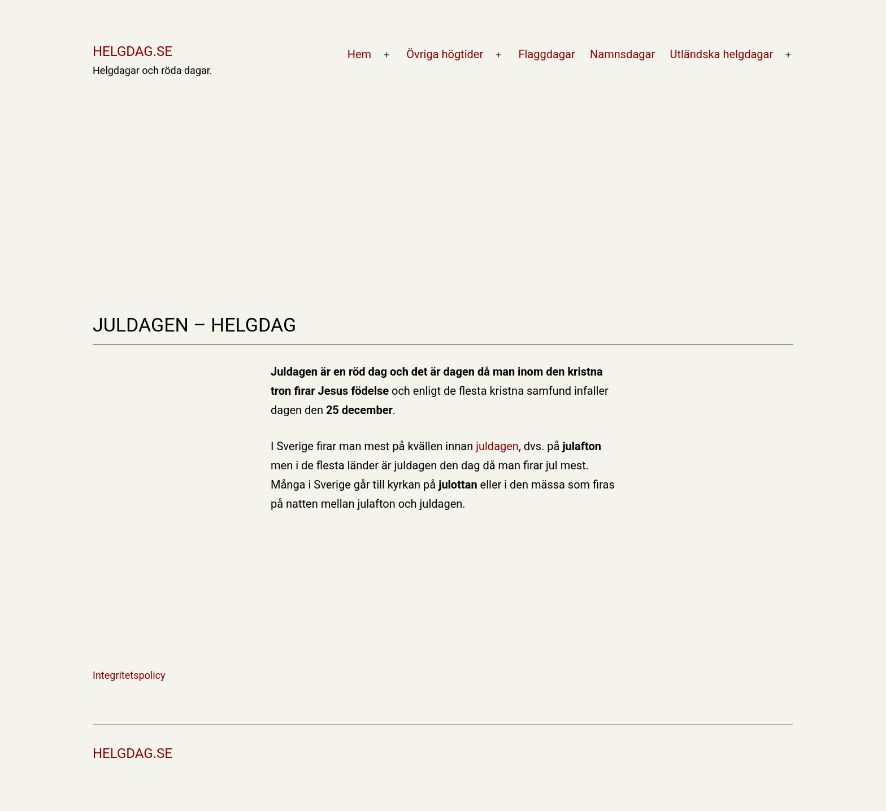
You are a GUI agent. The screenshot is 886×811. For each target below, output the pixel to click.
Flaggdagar (546, 54)
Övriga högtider (444, 54)
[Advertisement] (443, 165)
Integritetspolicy (129, 675)
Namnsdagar (622, 54)
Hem (359, 54)
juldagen (497, 446)
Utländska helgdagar (722, 54)
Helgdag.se (132, 51)
